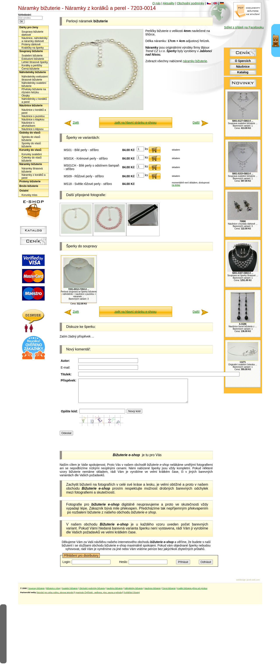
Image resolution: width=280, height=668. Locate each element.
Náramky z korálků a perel (34, 176)
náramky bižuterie (195, 61)
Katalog (242, 72)
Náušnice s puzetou (33, 116)
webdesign (240, 584)
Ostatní (23, 190)
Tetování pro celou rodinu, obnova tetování (55, 597)
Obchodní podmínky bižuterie (92, 593)
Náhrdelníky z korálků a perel (34, 100)
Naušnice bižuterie (115, 593)
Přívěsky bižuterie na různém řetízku (34, 91)
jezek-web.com (253, 584)
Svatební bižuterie (32, 55)
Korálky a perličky (32, 65)
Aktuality (169, 3)
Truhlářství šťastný (132, 597)
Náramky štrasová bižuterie (32, 170)
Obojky (26, 95)
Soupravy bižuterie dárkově (32, 33)
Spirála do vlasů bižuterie (31, 138)
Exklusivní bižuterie (33, 58)
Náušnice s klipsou (33, 129)
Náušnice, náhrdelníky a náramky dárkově (35, 40)
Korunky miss (29, 195)
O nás (156, 3)
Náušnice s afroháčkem (28, 124)
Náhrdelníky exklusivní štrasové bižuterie (35, 78)
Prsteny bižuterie (30, 181)
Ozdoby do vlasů (29, 132)
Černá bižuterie (30, 68)
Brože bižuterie (28, 186)
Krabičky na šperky (33, 47)
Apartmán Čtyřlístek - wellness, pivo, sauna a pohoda (98, 597)
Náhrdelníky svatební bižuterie (34, 84)
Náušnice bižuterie (31, 105)
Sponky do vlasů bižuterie (31, 145)
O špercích (243, 61)
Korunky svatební (32, 154)
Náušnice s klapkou (33, 119)
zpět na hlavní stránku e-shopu (135, 122)
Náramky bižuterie (30, 164)
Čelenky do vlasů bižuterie (32, 159)
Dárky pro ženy (28, 27)
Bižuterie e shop (53, 593)
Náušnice (243, 66)
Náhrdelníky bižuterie (32, 72)
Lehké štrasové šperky (35, 62)
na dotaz (176, 185)
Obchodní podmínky (190, 3)
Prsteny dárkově (31, 44)
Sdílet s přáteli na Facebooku (244, 27)
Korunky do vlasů (30, 149)
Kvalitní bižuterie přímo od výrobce (192, 593)
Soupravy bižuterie (31, 51)
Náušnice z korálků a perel (34, 111)
